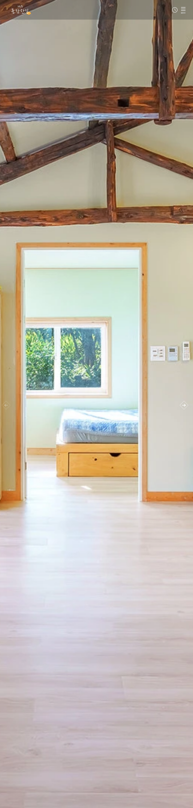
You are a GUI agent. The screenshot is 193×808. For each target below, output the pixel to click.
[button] (183, 405)
